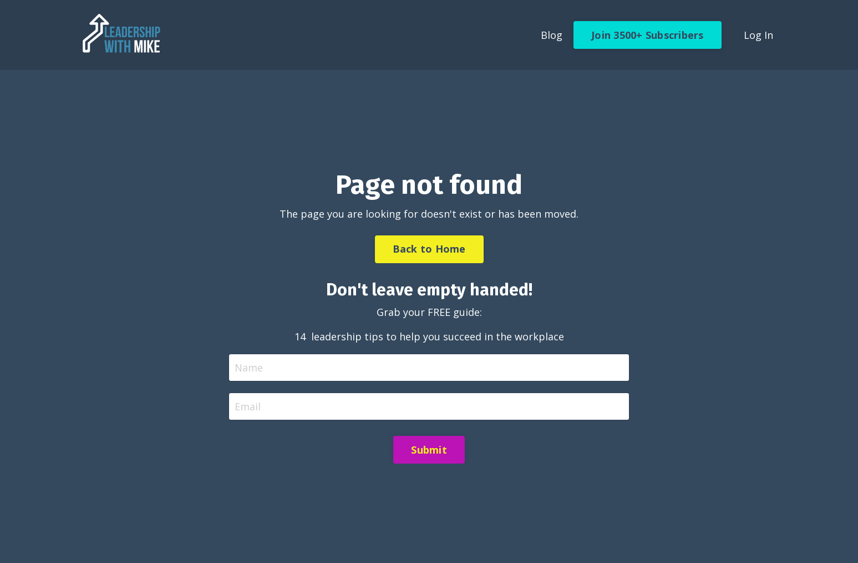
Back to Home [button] (429, 248)
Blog (551, 35)
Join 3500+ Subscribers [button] (647, 35)
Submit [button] (429, 449)
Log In (758, 35)
